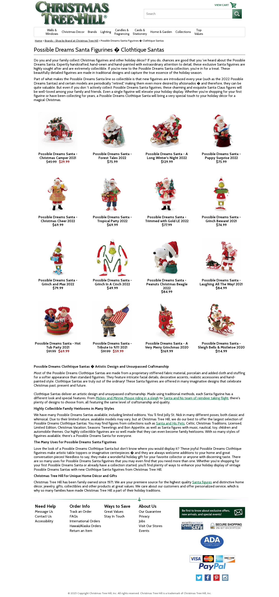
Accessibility (44, 521)
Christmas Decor (73, 32)
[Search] (188, 14)
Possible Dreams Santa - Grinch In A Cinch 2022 (112, 282)
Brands (92, 32)
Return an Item (81, 531)
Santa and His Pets (170, 423)
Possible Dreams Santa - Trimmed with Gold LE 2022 (167, 219)
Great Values (113, 511)
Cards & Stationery (140, 32)
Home (38, 40)
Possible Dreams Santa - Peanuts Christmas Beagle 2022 (166, 284)
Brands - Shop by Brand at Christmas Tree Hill (71, 40)
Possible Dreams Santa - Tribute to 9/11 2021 (112, 345)
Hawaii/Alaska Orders (85, 526)
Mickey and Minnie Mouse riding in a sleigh (127, 398)
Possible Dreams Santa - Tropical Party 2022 (112, 219)
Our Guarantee (150, 511)
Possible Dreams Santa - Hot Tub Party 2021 (58, 345)
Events (144, 531)
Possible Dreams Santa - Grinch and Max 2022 (57, 282)
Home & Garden (161, 32)
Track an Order (81, 511)
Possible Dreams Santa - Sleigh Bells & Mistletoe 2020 (221, 345)
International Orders (85, 521)
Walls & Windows (52, 32)
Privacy (144, 516)
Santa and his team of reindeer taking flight (196, 398)
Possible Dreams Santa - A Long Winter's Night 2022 (167, 156)
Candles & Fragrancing (121, 32)
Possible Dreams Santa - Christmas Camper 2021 (57, 156)
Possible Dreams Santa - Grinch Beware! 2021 (221, 219)
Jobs (142, 521)
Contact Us (43, 516)
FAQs (74, 516)
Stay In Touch (114, 516)
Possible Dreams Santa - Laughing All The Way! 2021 (221, 282)
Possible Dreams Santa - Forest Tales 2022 (112, 156)
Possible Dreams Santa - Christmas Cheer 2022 (57, 219)
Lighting (105, 32)
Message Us (44, 511)
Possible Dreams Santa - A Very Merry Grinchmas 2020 (167, 345)
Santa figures (202, 482)
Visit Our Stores (150, 526)
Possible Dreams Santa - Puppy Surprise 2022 (221, 156)
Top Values (198, 32)
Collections (183, 32)
